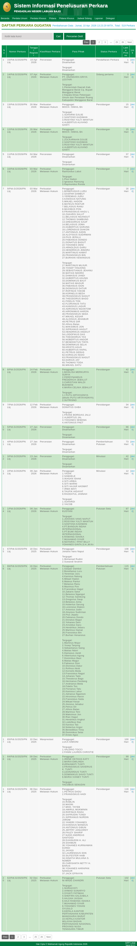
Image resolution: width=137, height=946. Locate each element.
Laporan (99, 18)
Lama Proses (125, 51)
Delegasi (110, 18)
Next (129, 42)
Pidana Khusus (66, 18)
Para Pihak (78, 51)
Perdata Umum (19, 18)
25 (117, 42)
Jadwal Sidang (84, 18)
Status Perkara (109, 51)
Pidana (52, 18)
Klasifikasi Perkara (50, 51)
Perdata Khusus (38, 18)
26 (123, 42)
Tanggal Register (34, 51)
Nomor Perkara (17, 51)
